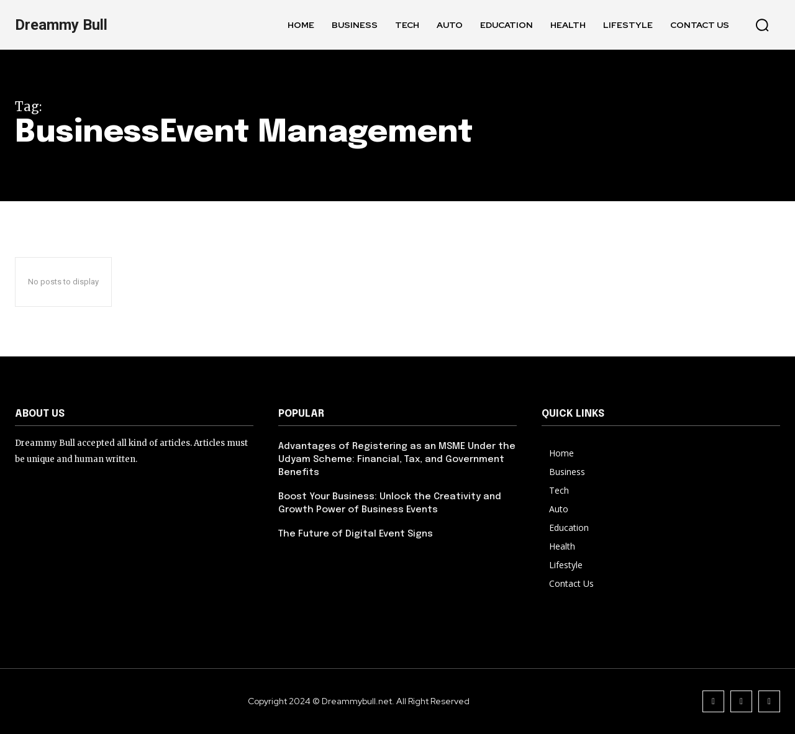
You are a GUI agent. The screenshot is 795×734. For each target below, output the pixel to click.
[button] (762, 25)
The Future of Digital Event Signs (355, 534)
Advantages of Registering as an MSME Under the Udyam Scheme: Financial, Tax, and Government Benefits (397, 460)
